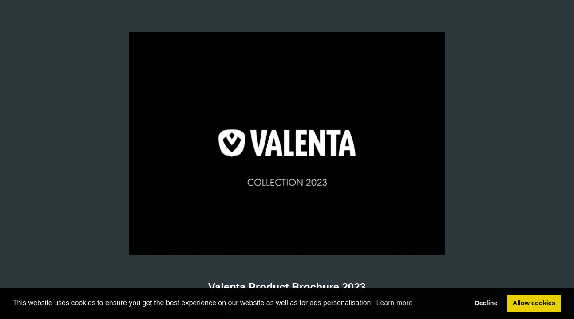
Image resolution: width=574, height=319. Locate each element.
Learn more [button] (394, 303)
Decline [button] (486, 303)
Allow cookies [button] (534, 303)
